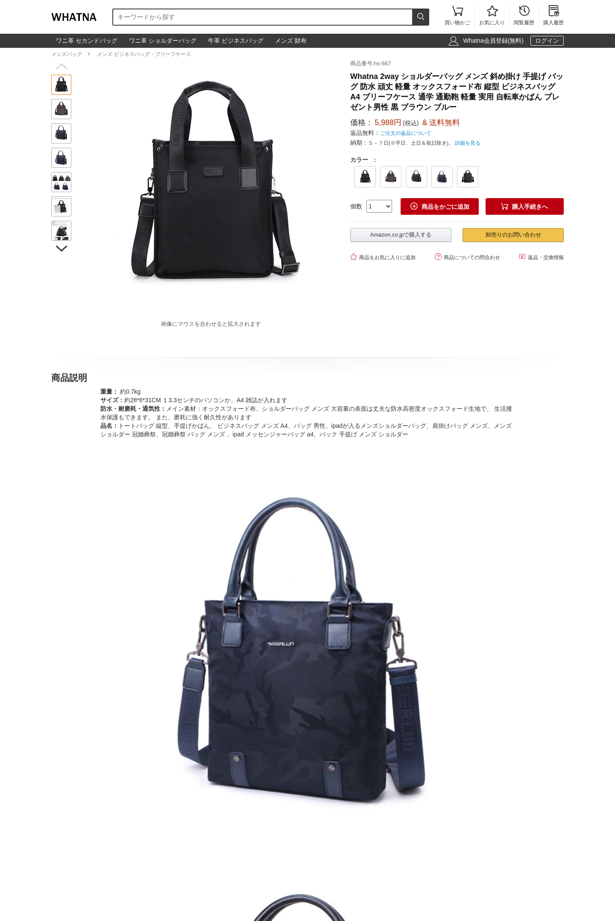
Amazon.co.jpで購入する (401, 234)
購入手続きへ (524, 206)
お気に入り (492, 16)
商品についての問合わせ (467, 256)
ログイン (547, 40)
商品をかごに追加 (439, 206)
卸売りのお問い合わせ (513, 234)
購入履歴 (553, 16)
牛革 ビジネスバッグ (236, 40)
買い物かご (457, 16)
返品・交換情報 (541, 256)
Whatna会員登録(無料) (493, 40)
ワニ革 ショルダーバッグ (162, 40)
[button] (61, 67)
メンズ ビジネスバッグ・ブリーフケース (143, 54)
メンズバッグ (66, 54)
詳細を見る (467, 143)
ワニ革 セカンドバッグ (86, 40)
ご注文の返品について (405, 133)
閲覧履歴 (524, 16)
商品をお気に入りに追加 (383, 256)
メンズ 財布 (291, 40)
